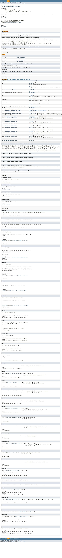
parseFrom (31, 121)
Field (7, 3)
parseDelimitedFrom (33, 116)
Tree (10, 538)
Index (17, 538)
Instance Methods (18, 79)
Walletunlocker (4, 17)
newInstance (31, 114)
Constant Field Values (6, 189)
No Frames (15, 2)
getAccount (31, 83)
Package (5, 538)
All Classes (20, 2)
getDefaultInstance (33, 89)
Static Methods (10, 79)
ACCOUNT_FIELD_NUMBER (21, 57)
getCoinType (31, 86)
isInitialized (32, 107)
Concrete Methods (26, 79)
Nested (4, 3)
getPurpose (31, 95)
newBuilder (31, 110)
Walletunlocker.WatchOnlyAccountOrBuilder (13, 22)
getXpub (30, 99)
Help (19, 538)
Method (12, 3)
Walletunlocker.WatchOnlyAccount (11, 89)
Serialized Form (4, 26)
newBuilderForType (32, 111)
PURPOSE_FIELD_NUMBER (21, 60)
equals (30, 82)
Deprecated (14, 538)
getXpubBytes (4, 305)
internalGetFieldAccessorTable (35, 106)
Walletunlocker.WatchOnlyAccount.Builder (24, 34)
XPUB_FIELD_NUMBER (20, 61)
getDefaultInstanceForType (34, 91)
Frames (11, 2)
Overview (1, 538)
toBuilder (31, 140)
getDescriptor (32, 92)
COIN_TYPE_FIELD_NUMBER (21, 58)
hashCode (30, 104)
